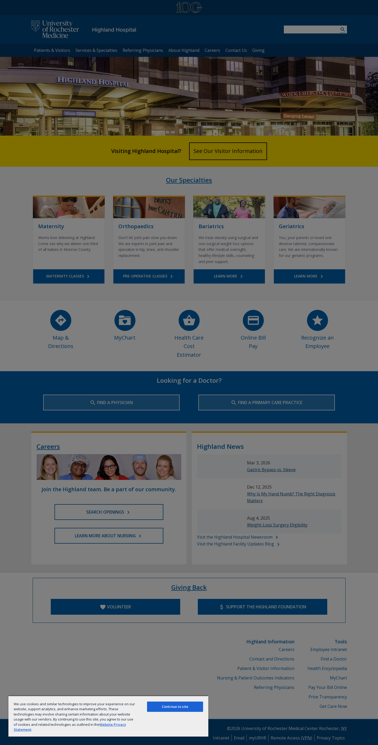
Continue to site (175, 706)
